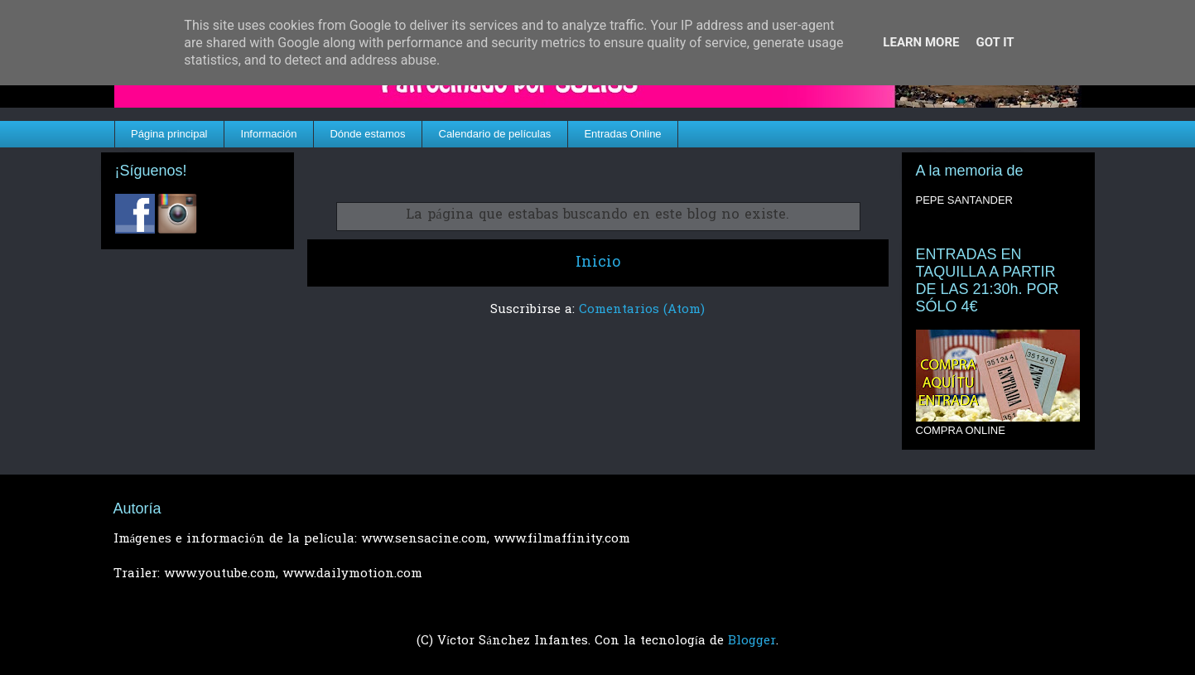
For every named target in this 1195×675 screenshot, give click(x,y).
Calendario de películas (495, 134)
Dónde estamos (367, 134)
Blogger (752, 641)
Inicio (598, 263)
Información (269, 134)
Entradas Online (622, 134)
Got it (995, 42)
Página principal (169, 134)
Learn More (921, 42)
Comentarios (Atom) (642, 310)
